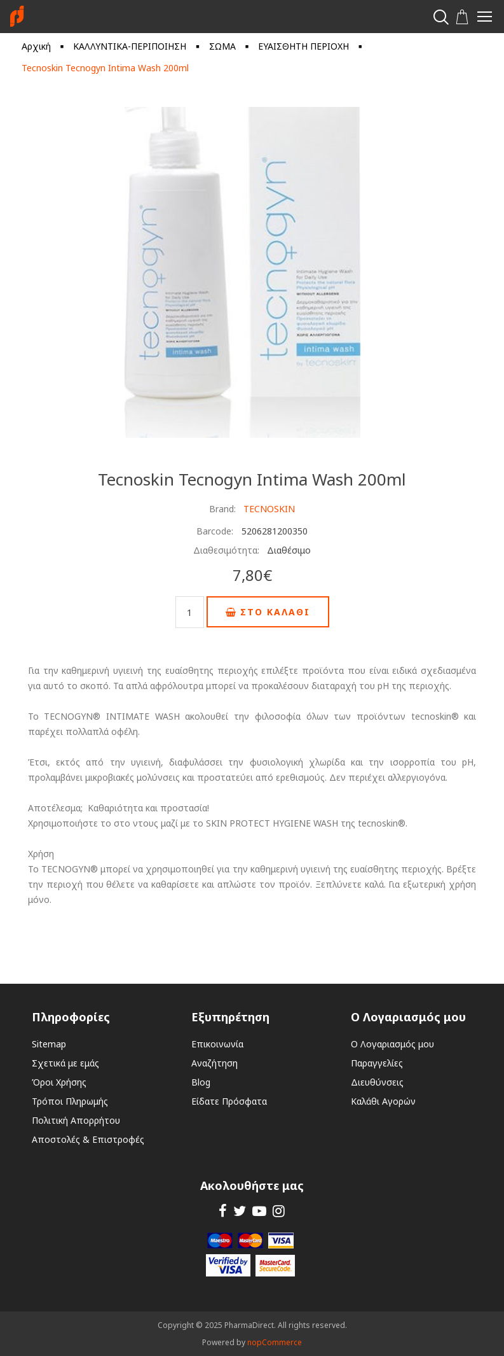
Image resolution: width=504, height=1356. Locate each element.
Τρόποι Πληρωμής (70, 1101)
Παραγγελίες (377, 1063)
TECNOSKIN (269, 509)
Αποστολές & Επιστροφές (88, 1139)
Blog (200, 1082)
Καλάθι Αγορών (383, 1101)
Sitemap (49, 1044)
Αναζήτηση (214, 1063)
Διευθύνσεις (377, 1082)
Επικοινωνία (217, 1044)
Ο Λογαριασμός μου (392, 1044)
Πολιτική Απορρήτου (76, 1120)
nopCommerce (274, 1342)
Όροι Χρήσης (59, 1082)
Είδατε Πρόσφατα (229, 1101)
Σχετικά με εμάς (65, 1063)
